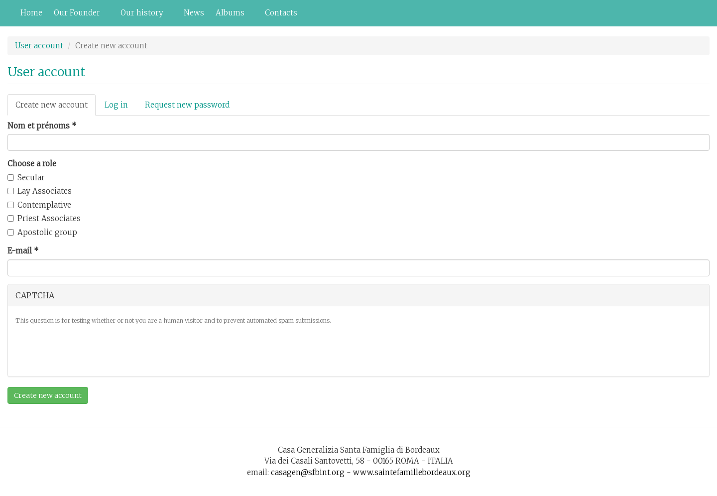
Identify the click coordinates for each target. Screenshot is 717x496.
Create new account (55, 108)
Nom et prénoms (42, 125)
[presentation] (91, 349)
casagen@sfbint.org (308, 472)
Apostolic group (42, 232)
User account (39, 45)
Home (31, 12)
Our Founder (79, 15)
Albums (232, 15)
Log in (116, 105)
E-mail (23, 250)
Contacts (281, 12)
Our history (144, 15)
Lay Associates (39, 191)
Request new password (187, 105)
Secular (26, 177)
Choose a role (31, 163)
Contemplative (39, 205)
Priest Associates (44, 218)
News (194, 12)
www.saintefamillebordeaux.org (412, 472)
